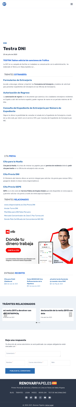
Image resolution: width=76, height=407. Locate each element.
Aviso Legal (49, 405)
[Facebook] (26, 397)
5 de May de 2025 (56, 284)
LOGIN (27, 392)
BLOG (12, 392)
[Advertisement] (38, 23)
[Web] (61, 363)
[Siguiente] (70, 314)
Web (52, 362)
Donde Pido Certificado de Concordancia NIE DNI (23, 219)
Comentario (11, 353)
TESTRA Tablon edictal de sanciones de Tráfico (26, 60)
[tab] (36, 322)
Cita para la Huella (13, 161)
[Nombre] (15, 363)
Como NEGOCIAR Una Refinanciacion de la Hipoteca (35, 281)
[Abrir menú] (72, 4)
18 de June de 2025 (11, 284)
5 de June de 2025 (33, 286)
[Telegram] (40, 397)
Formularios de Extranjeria (17, 80)
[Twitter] (31, 397)
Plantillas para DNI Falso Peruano (17, 212)
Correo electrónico (36, 362)
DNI (5, 43)
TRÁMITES (19, 392)
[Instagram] (35, 397)
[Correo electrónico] (49, 397)
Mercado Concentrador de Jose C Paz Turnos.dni (24, 216)
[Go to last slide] (5, 314)
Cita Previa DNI (11, 174)
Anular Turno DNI (11, 208)
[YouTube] (45, 397)
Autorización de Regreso (16, 92)
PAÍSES (34, 392)
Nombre (9, 362)
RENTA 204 (42, 392)
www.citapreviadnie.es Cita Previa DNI (19, 205)
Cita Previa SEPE (12, 186)
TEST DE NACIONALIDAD (57, 392)
